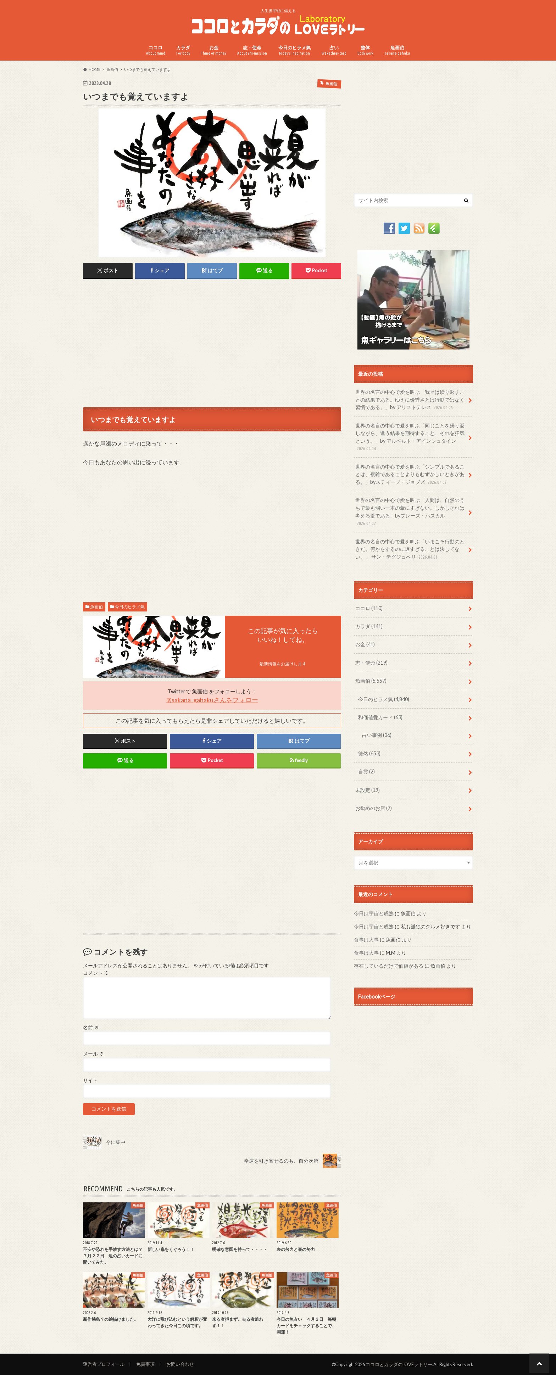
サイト (90, 1080)
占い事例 (376, 735)
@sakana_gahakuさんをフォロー (212, 700)
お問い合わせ (180, 1364)
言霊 (366, 771)
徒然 (369, 753)
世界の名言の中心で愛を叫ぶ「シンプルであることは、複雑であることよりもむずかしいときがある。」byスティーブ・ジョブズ (410, 475)
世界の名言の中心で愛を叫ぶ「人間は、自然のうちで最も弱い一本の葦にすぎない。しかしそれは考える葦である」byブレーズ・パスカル (410, 512)
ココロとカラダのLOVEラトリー (399, 1364)
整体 (365, 50)
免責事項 (145, 1364)
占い (334, 50)
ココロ (155, 50)
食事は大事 (366, 940)
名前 (91, 1027)
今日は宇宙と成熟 (374, 913)
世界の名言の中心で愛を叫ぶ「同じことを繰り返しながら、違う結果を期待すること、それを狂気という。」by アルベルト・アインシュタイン (410, 437)
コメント (96, 973)
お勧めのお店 (373, 808)
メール (93, 1054)
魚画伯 (397, 50)
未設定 (367, 790)
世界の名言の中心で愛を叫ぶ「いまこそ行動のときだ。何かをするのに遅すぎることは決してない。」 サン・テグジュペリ (410, 549)
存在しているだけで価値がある (388, 966)
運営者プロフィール (103, 1364)
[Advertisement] (212, 342)
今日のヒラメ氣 (294, 50)
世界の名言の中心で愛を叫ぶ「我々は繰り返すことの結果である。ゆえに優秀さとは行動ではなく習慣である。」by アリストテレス (410, 400)
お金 (213, 50)
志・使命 (252, 50)
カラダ (183, 50)
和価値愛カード (380, 717)
